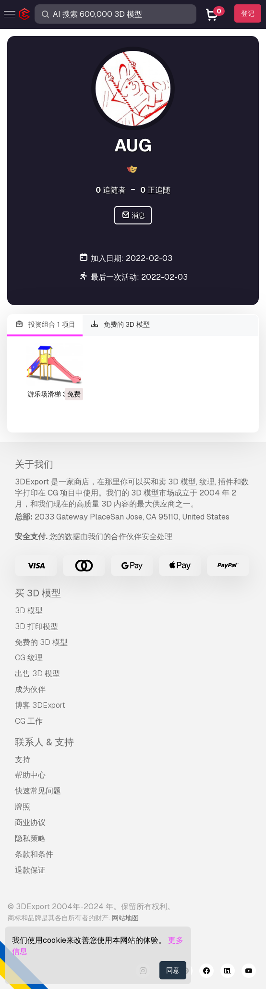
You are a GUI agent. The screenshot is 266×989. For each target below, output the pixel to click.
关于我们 (34, 464)
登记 (247, 13)
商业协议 (30, 822)
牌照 (22, 807)
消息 (133, 215)
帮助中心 (30, 775)
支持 (22, 759)
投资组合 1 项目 (44, 324)
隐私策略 (30, 838)
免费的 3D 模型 (120, 324)
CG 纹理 (29, 658)
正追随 (155, 190)
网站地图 (125, 918)
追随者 (111, 190)
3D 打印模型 (36, 626)
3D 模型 (29, 611)
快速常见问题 (38, 791)
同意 (173, 970)
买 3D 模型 (38, 593)
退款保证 (30, 870)
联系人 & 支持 (44, 742)
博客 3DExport (40, 705)
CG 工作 (29, 721)
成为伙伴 (30, 689)
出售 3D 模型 (37, 673)
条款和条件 (34, 854)
